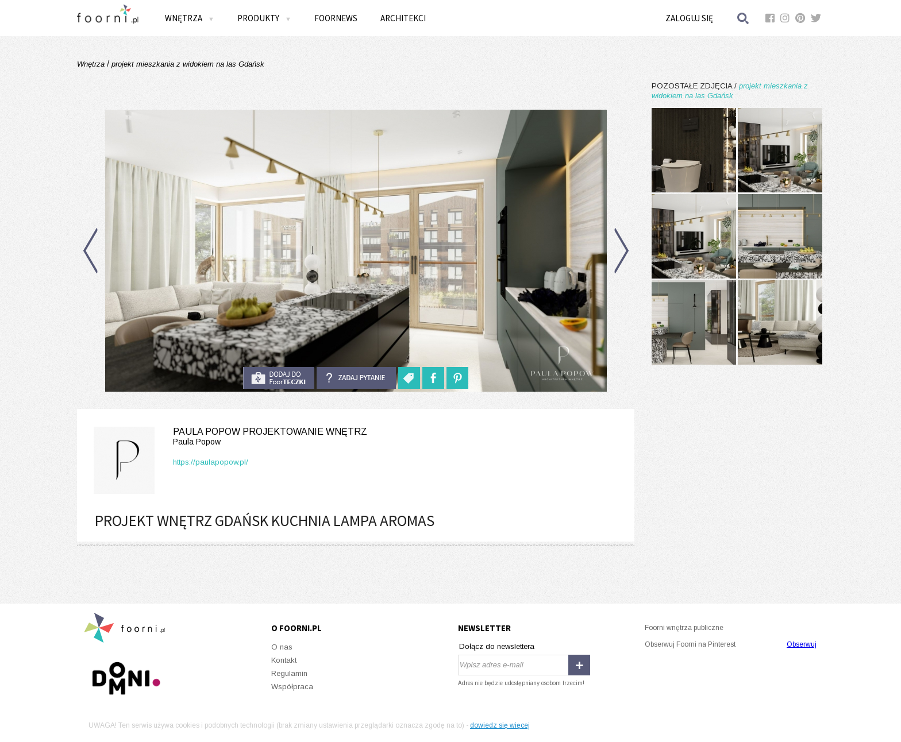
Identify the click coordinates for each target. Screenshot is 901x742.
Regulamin (289, 673)
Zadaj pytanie (356, 378)
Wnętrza (189, 18)
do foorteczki (278, 378)
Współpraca (292, 686)
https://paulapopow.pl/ (210, 462)
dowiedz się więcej (500, 725)
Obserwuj (802, 644)
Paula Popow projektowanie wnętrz (228, 437)
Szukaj (744, 18)
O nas (281, 647)
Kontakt (284, 660)
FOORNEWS (335, 18)
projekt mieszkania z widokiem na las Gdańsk (186, 64)
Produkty (264, 18)
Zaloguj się (689, 18)
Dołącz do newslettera (496, 646)
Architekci (403, 18)
